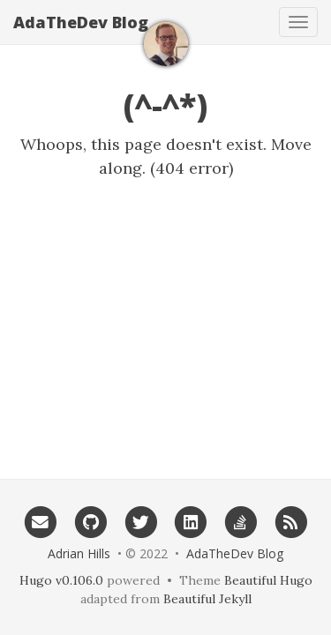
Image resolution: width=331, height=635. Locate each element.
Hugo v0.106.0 (61, 580)
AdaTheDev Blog (80, 22)
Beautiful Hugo (268, 580)
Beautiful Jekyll (207, 599)
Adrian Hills (79, 553)
